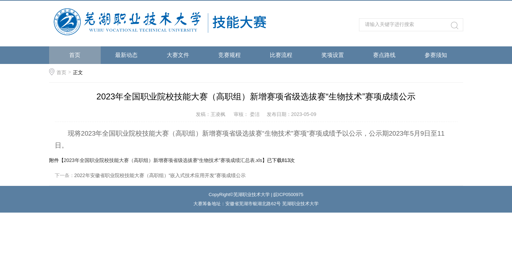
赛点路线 (384, 55)
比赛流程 (281, 55)
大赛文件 (178, 55)
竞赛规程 (229, 55)
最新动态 (126, 55)
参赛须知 (436, 55)
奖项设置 (332, 55)
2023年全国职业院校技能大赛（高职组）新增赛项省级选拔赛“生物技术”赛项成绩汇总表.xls (163, 160)
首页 (74, 55)
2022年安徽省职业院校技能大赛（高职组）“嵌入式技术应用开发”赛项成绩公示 (160, 175)
